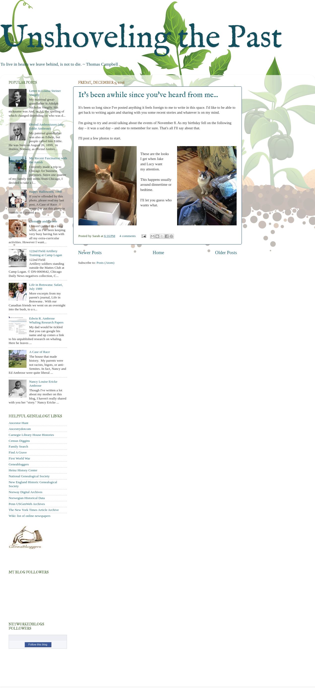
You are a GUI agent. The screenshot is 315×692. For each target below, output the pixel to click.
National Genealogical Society (29, 476)
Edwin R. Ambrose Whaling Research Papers (46, 320)
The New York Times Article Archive (34, 510)
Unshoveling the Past (141, 38)
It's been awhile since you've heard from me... (148, 95)
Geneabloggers (19, 464)
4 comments (128, 236)
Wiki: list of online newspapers (29, 516)
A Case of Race (39, 352)
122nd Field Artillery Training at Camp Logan (45, 253)
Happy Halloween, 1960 (45, 191)
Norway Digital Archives (25, 492)
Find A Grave (18, 452)
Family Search (18, 446)
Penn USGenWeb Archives (27, 504)
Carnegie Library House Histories (31, 435)
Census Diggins (19, 441)
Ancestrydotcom (20, 429)
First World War (19, 458)
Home (158, 252)
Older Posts (226, 252)
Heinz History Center (23, 470)
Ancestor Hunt (18, 423)
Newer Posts (90, 252)
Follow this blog (38, 644)
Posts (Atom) (105, 263)
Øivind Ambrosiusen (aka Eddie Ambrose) (46, 126)
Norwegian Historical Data (27, 498)
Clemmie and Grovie (43, 221)
